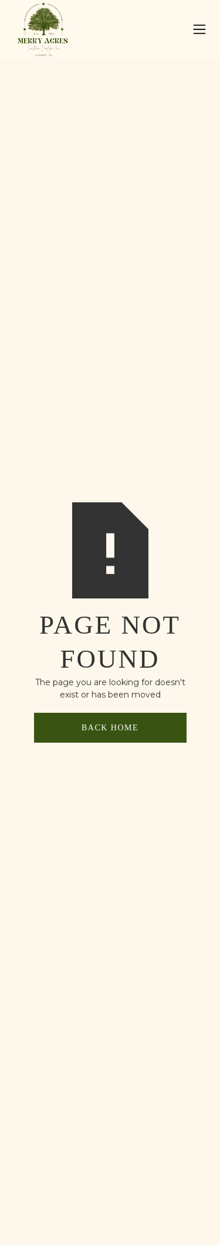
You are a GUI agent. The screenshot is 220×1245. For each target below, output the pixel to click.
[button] (199, 29)
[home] (50, 29)
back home (110, 727)
